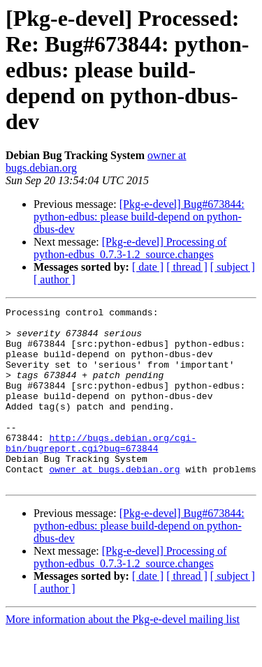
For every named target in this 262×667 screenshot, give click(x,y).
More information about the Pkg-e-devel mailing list (123, 655)
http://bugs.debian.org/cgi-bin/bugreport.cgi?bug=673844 (101, 471)
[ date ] (147, 267)
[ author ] (54, 279)
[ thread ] (187, 267)
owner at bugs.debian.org (114, 502)
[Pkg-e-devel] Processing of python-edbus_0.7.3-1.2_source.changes (130, 248)
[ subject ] (232, 267)
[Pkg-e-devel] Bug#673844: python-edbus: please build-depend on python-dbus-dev (139, 216)
